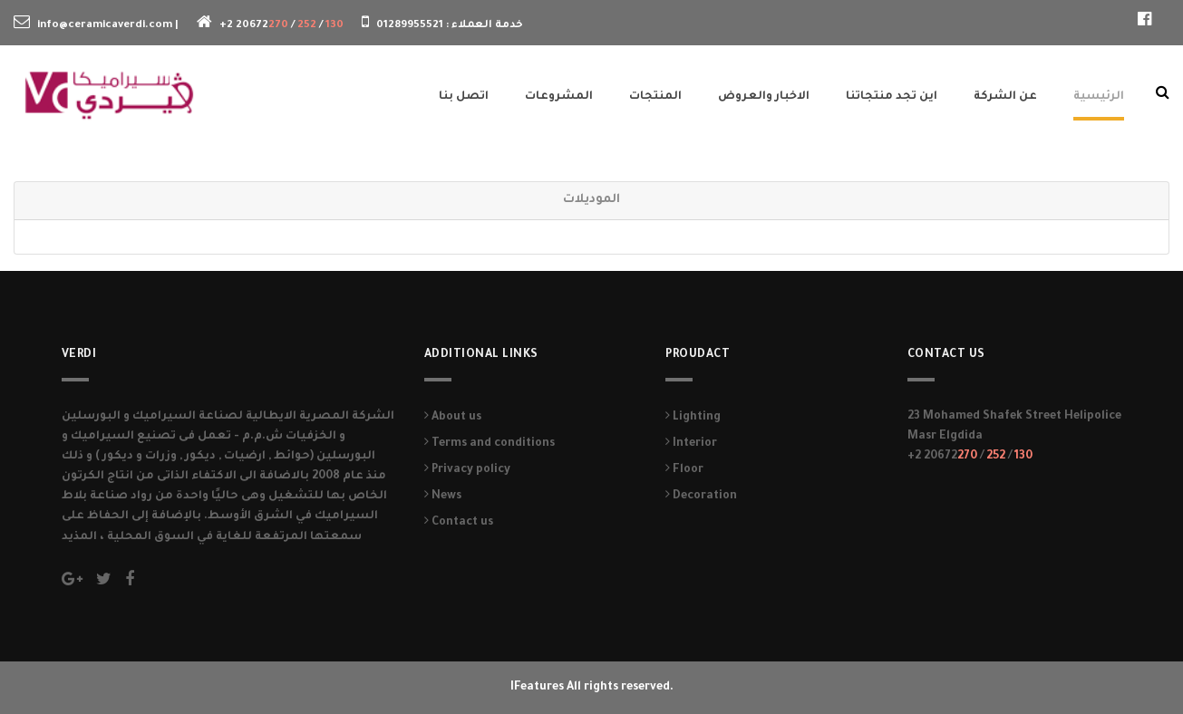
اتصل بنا (464, 97)
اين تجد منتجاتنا (891, 97)
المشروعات (559, 97)
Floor (684, 470)
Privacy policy (467, 470)
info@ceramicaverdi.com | (108, 26)
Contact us (458, 522)
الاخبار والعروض (764, 97)
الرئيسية (1098, 97)
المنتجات (655, 97)
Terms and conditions (489, 444)
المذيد (81, 537)
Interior (691, 444)
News (442, 496)
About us (452, 417)
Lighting (693, 417)
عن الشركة (1005, 97)
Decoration (701, 496)
